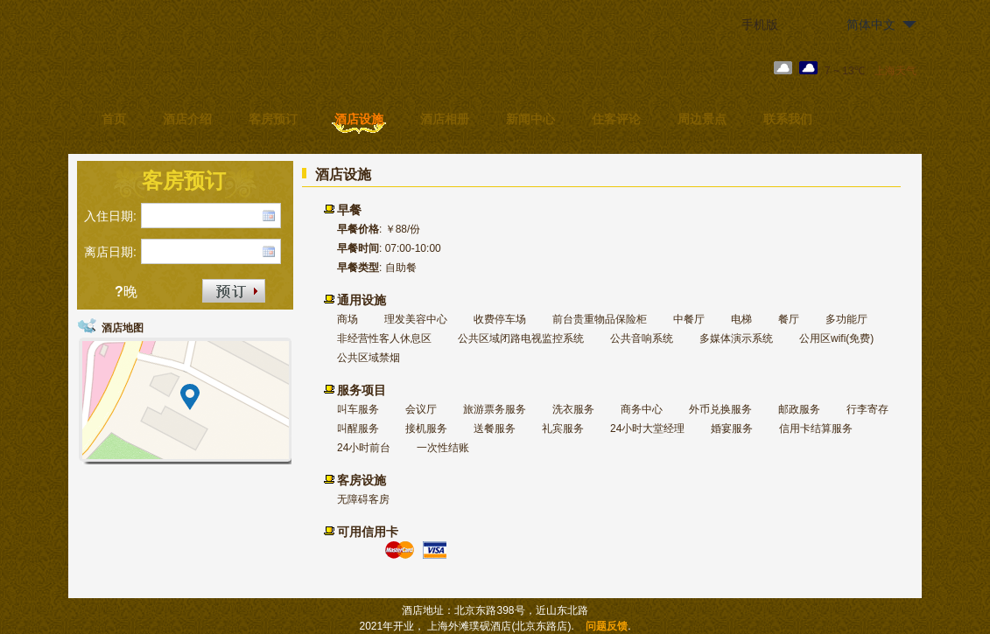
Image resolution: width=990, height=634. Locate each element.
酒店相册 (444, 119)
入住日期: (110, 216)
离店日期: (110, 252)
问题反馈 (607, 626)
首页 (114, 119)
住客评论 (616, 119)
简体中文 (870, 24)
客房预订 (273, 119)
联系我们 (787, 119)
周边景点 (702, 119)
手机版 (759, 24)
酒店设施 (358, 119)
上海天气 (895, 71)
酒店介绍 (187, 119)
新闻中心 (530, 119)
